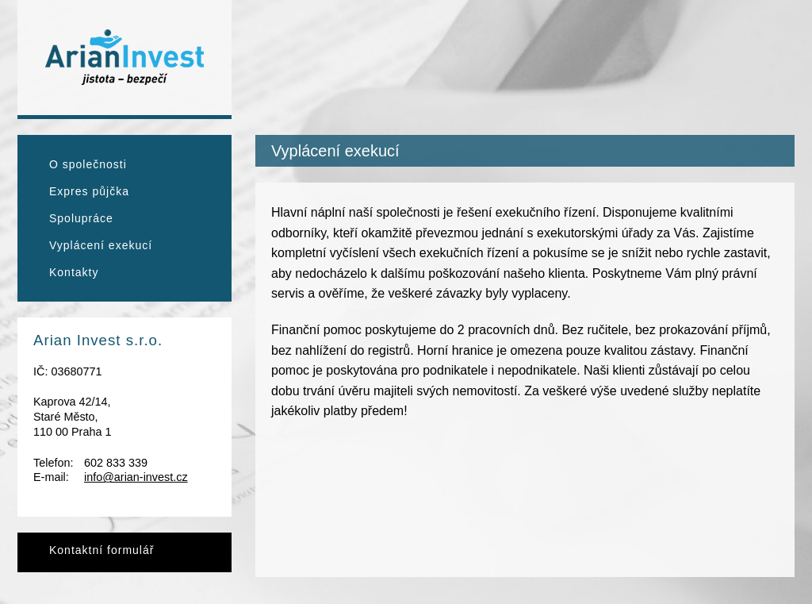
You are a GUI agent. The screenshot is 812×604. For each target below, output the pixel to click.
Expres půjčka (89, 191)
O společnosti (88, 164)
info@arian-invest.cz (136, 477)
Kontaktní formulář (101, 550)
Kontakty (73, 272)
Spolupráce (81, 218)
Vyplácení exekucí (100, 245)
